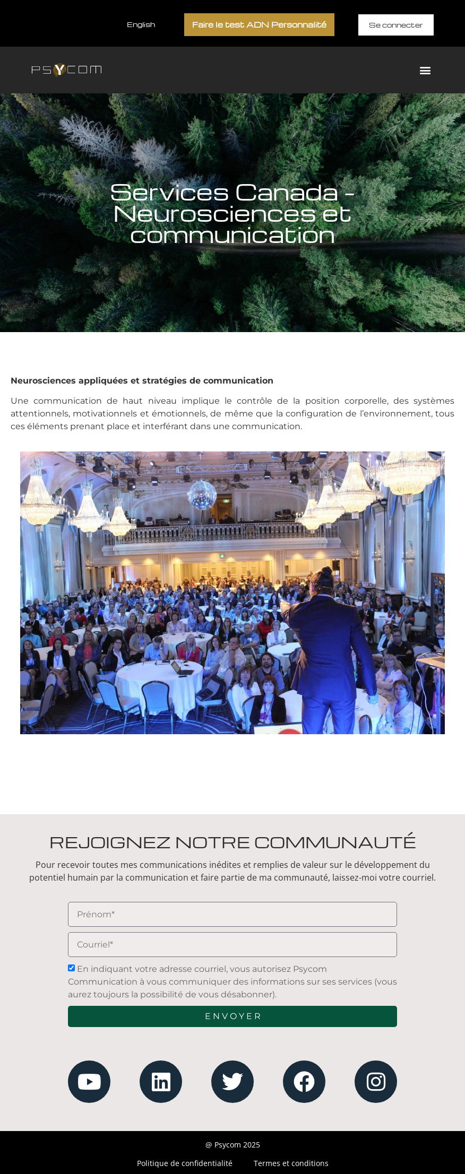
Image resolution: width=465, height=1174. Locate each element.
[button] (425, 70)
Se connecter (396, 24)
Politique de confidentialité (184, 1163)
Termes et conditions (291, 1163)
